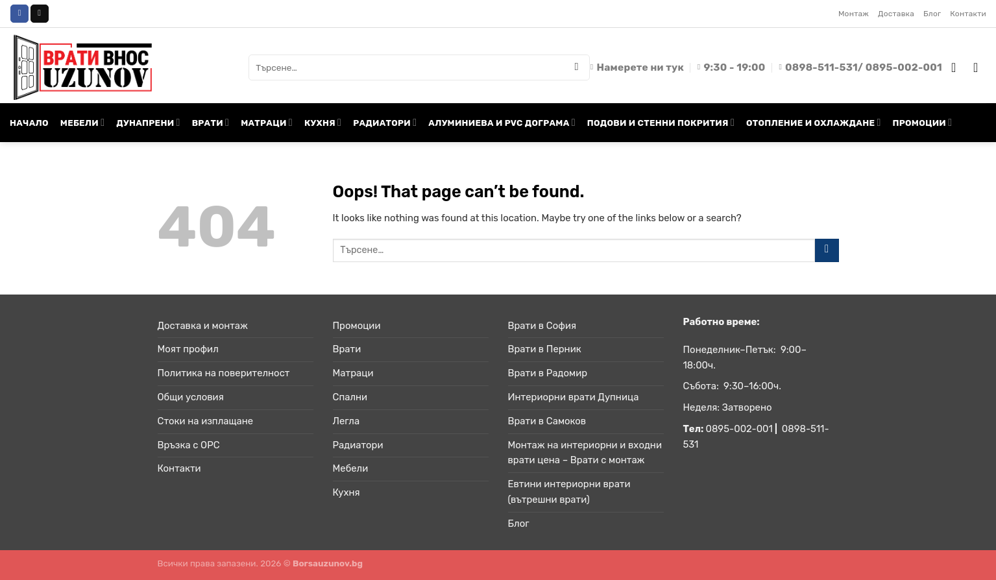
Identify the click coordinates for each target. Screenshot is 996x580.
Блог (932, 13)
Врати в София (542, 326)
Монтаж (853, 13)
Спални (350, 397)
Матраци (353, 373)
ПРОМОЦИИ (923, 122)
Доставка (896, 13)
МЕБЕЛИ (82, 122)
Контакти (968, 13)
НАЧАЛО (29, 122)
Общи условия (191, 397)
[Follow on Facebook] (19, 14)
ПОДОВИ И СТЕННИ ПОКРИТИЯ (661, 122)
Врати (347, 349)
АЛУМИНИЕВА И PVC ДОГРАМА (501, 122)
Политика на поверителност (224, 373)
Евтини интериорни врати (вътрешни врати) (569, 491)
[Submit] (577, 67)
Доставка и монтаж (203, 326)
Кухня (346, 492)
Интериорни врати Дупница (573, 397)
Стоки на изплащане (206, 421)
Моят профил (188, 349)
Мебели (351, 468)
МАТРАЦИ (267, 122)
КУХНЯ (322, 122)
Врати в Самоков (547, 421)
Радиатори (358, 445)
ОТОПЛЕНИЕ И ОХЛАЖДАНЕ (813, 122)
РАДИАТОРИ (385, 122)
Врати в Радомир (548, 373)
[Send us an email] (39, 14)
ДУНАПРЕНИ (148, 122)
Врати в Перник (544, 349)
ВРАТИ (211, 122)
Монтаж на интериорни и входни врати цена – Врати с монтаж (585, 452)
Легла (346, 421)
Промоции (357, 326)
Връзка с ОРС (189, 445)
